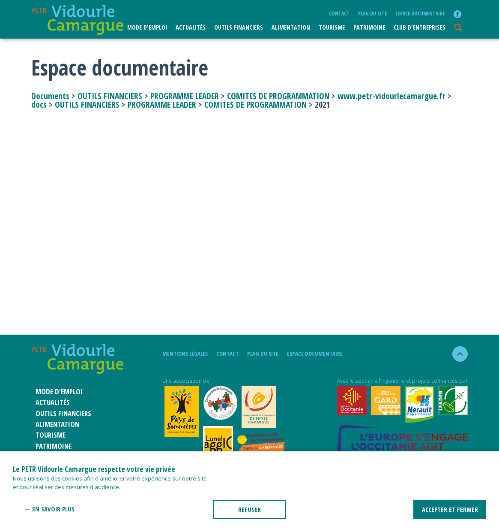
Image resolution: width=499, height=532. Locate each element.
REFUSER (249, 509)
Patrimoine (369, 27)
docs (39, 104)
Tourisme (332, 27)
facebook (457, 14)
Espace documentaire (420, 13)
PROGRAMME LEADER (184, 96)
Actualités (191, 27)
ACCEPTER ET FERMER (450, 509)
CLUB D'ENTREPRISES (419, 27)
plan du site (372, 13)
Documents (51, 96)
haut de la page (456, 354)
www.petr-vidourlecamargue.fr (391, 96)
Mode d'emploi (147, 27)
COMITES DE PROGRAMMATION (278, 96)
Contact (339, 13)
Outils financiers (238, 27)
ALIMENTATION (291, 27)
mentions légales (185, 353)
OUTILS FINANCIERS (110, 96)
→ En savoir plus (49, 509)
